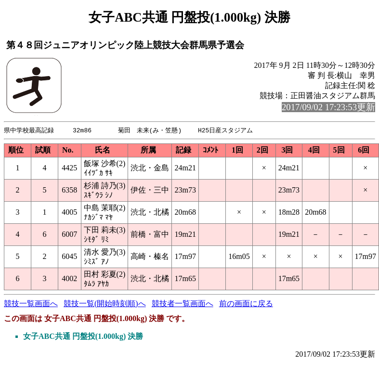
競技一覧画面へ (31, 304)
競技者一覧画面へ (182, 304)
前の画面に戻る (246, 304)
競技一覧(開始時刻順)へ (105, 304)
